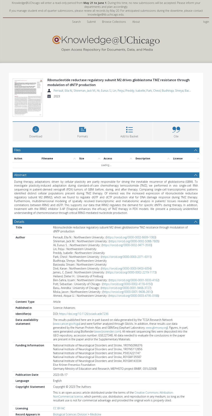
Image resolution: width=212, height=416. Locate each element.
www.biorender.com (107, 331)
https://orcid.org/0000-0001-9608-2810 (127, 292)
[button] (83, 131)
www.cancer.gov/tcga (67, 324)
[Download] (36, 131)
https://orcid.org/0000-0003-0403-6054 (126, 268)
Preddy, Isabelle (135, 90)
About (136, 22)
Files (17, 150)
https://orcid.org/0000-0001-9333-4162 (134, 280)
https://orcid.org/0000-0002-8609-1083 (130, 237)
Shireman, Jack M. (84, 90)
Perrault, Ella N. (63, 90)
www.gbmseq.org (156, 327)
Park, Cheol (153, 90)
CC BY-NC (59, 408)
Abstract (20, 175)
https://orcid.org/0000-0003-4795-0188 (133, 296)
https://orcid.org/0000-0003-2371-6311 (126, 257)
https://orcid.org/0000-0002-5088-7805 (134, 241)
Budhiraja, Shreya (172, 90)
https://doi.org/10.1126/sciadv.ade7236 (83, 314)
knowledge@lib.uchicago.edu (106, 14)
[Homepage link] (106, 42)
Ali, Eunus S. (104, 90)
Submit (91, 22)
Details (19, 221)
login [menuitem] (206, 22)
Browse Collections (114, 22)
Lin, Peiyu (118, 90)
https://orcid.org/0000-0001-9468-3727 (126, 288)
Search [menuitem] (76, 22)
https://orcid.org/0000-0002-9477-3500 (126, 245)
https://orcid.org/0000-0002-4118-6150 (127, 284)
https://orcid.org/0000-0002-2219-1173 (131, 272)
